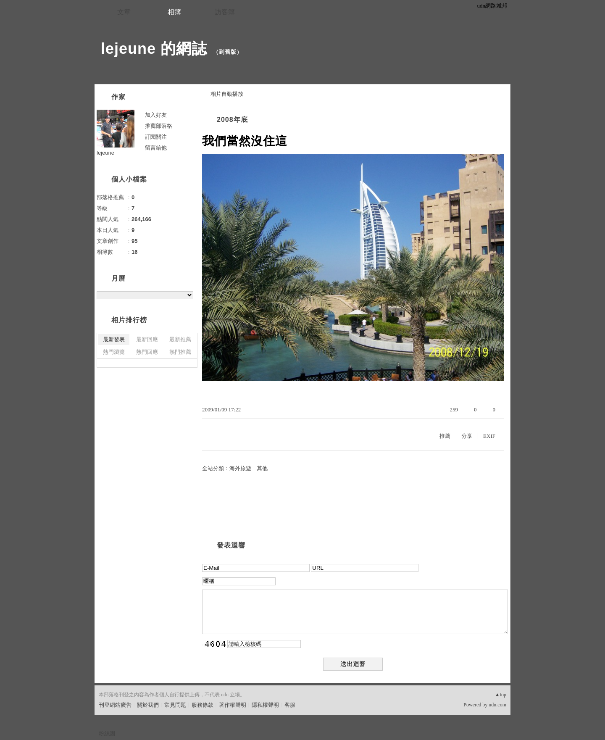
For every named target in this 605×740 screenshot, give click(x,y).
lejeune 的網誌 (154, 48)
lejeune (105, 153)
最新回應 (147, 339)
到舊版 (228, 52)
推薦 (444, 436)
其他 (262, 468)
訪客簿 (225, 12)
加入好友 (156, 115)
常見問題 (175, 705)
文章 (124, 12)
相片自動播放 (226, 94)
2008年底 (232, 119)
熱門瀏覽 (114, 352)
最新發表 (114, 339)
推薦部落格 (158, 126)
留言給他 (156, 148)
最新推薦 (180, 339)
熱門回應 (147, 352)
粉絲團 (107, 733)
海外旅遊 (240, 468)
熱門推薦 (180, 352)
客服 (289, 705)
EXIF (489, 436)
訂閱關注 (156, 137)
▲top (500, 695)
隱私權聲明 (265, 705)
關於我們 (148, 705)
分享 (466, 436)
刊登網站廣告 (115, 705)
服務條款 (202, 705)
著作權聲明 (232, 705)
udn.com (497, 705)
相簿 (174, 12)
